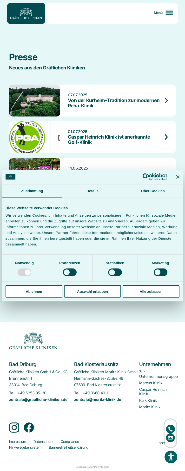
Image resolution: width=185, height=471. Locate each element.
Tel (11, 393)
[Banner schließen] (177, 176)
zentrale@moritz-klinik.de (97, 399)
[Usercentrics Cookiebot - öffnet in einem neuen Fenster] (146, 176)
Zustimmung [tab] (32, 191)
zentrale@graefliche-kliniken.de (38, 399)
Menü (158, 13)
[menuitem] (158, 374)
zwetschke (102, 467)
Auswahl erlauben (92, 291)
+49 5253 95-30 (32, 393)
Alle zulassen (151, 291)
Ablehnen (34, 291)
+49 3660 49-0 (96, 393)
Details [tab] (92, 191)
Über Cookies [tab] (153, 191)
